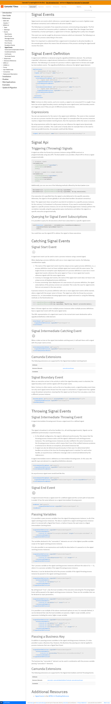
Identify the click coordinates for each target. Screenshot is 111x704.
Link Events (8, 54)
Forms (5, 67)
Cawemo (48, 7)
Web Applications (8, 82)
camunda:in (50, 680)
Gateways (7, 30)
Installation (6, 76)
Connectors (6, 72)
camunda (65, 702)
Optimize (41, 7)
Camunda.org (88, 10)
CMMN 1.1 (6, 65)
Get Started (24, 7)
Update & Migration (9, 88)
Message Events (9, 38)
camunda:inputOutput (68, 368)
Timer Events (8, 41)
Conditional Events (10, 52)
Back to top (107, 702)
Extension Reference (10, 61)
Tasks (5, 27)
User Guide (6, 15)
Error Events (8, 43)
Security (64, 7)
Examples (6, 85)
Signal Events (8, 47)
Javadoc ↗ (6, 23)
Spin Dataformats (8, 69)
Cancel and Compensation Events (14, 49)
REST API (6, 21)
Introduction (7, 13)
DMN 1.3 (5, 63)
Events (6, 32)
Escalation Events (10, 45)
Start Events (8, 34)
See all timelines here (52, 3)
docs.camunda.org (40, 702)
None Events (8, 36)
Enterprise (56, 7)
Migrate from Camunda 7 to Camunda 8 (78, 3)
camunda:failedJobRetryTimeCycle (62, 680)
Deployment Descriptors (10, 74)
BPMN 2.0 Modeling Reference (59, 696)
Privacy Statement (82, 702)
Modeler (5, 79)
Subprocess (7, 58)
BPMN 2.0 (6, 25)
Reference (6, 18)
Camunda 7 (33, 7)
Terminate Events (10, 56)
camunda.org (30, 702)
